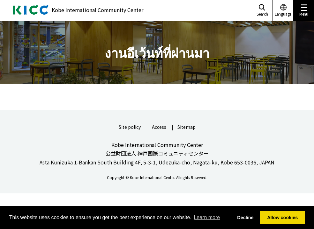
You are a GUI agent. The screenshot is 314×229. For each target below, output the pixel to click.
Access (159, 127)
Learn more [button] (207, 217)
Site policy (130, 127)
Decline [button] (245, 217)
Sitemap (186, 127)
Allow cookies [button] (282, 217)
